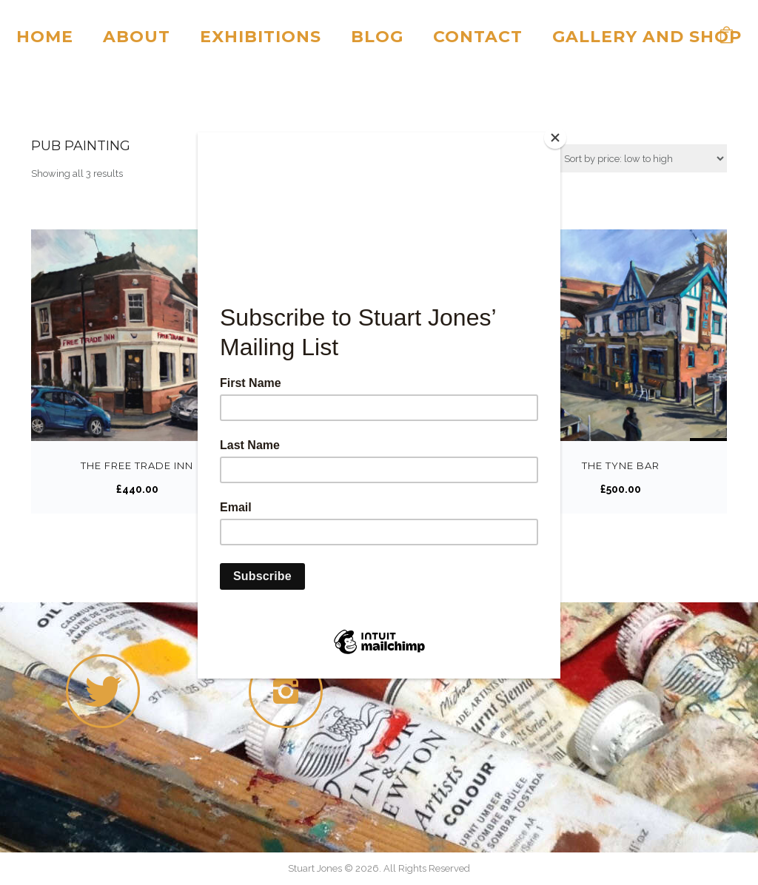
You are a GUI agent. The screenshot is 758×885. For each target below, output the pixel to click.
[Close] (557, 136)
